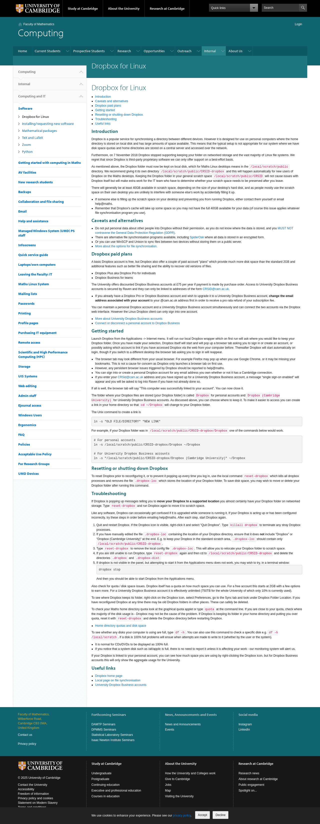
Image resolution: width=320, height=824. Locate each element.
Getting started (105, 110)
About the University (124, 8)
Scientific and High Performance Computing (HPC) (43, 354)
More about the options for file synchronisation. (126, 246)
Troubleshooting (106, 119)
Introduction (103, 96)
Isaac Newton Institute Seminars (113, 740)
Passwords (26, 303)
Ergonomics (27, 425)
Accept (202, 815)
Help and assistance (33, 221)
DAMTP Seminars (104, 724)
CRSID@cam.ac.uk (216, 289)
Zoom (26, 144)
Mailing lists (27, 293)
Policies (24, 444)
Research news (248, 773)
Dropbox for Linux (35, 116)
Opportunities (154, 51)
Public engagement (251, 785)
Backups (24, 192)
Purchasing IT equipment (37, 332)
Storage (24, 366)
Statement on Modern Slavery (38, 803)
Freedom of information (33, 794)
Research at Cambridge (167, 8)
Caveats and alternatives (111, 101)
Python (27, 151)
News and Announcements (183, 724)
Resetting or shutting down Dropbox (119, 114)
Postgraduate (100, 779)
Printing (24, 313)
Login (298, 24)
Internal (210, 51)
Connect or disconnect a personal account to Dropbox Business (137, 323)
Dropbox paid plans (108, 105)
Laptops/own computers (37, 264)
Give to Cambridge (177, 779)
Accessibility (26, 789)
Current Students (47, 51)
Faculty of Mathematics (39, 24)
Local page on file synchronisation (117, 680)
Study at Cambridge (83, 8)
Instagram (245, 724)
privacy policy (182, 815)
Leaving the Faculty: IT (35, 274)
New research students (35, 182)
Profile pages (28, 323)
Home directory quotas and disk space (120, 625)
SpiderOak (197, 237)
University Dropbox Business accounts (120, 685)
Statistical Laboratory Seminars (112, 735)
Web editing (27, 386)
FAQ (21, 434)
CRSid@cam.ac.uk (130, 377)
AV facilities (27, 172)
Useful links (102, 123)
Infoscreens (27, 245)
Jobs (168, 785)
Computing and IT (32, 98)
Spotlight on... (247, 790)
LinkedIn (244, 729)
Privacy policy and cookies (35, 798)
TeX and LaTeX (32, 137)
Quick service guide (33, 255)
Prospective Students (89, 51)
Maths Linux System (33, 284)
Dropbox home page (108, 676)
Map (168, 790)
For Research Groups (34, 464)
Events (169, 729)
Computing (27, 73)
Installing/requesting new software (48, 123)
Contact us (25, 735)
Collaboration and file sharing (41, 201)
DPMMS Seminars (104, 729)
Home (22, 51)
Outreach (185, 51)
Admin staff (27, 395)
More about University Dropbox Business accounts (128, 318)
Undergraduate (102, 773)
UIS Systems (27, 376)
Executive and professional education (116, 790)
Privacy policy (27, 744)
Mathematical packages (39, 130)
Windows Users (30, 415)
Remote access (29, 342)
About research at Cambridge (258, 779)
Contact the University (32, 785)
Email (22, 211)
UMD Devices (28, 473)
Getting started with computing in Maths (49, 162)
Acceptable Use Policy (35, 454)
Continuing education (106, 785)
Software (25, 108)
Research (124, 51)
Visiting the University (179, 796)
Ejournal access (29, 405)
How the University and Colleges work (190, 773)
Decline (221, 815)
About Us (235, 51)
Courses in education (106, 796)
